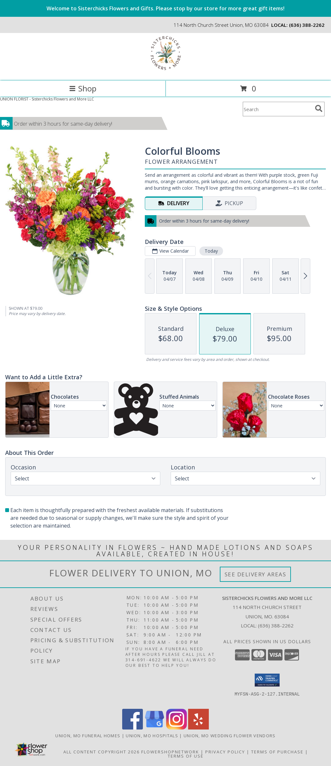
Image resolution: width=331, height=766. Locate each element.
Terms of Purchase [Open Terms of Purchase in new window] (277, 752)
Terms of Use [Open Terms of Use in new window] (186, 756)
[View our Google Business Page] (154, 728)
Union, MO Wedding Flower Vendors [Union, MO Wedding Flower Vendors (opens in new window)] (230, 736)
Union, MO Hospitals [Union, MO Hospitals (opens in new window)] (152, 736)
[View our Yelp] (198, 728)
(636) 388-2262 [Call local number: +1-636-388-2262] (307, 25)
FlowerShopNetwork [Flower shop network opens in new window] (170, 752)
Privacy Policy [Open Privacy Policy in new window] (225, 752)
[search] (318, 108)
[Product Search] (277, 109)
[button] (267, 680)
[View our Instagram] (176, 728)
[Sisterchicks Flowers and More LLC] (165, 71)
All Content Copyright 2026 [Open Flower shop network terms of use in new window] (101, 752)
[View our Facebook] (132, 728)
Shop (82, 88)
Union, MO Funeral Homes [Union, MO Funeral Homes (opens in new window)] (87, 736)
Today (211, 251)
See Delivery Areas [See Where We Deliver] (255, 574)
